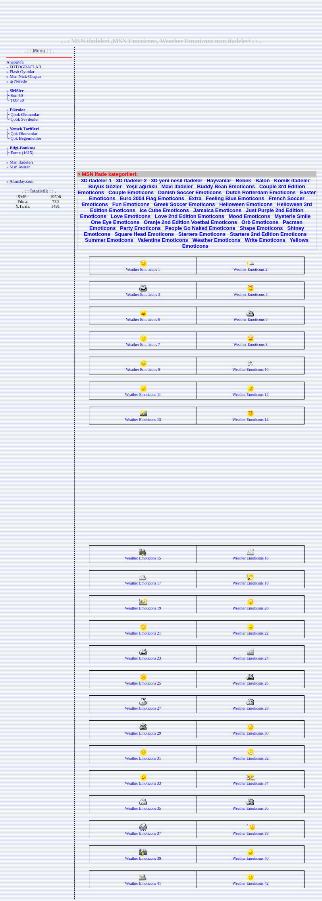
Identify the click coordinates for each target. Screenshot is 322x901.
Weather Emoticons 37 (143, 831)
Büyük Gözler (105, 186)
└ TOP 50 (15, 100)
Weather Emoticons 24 (251, 656)
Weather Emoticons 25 (143, 681)
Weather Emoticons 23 (143, 656)
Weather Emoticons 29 (143, 731)
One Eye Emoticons (115, 222)
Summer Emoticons (109, 240)
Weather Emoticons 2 (250, 268)
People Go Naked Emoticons (200, 228)
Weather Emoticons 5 (143, 318)
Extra (195, 198)
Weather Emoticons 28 (251, 706)
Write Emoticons (265, 240)
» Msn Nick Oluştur (23, 76)
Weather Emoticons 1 (143, 268)
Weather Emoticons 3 (143, 293)
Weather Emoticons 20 (251, 606)
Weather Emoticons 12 (251, 393)
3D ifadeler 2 (131, 180)
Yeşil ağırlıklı (141, 186)
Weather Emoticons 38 (251, 831)
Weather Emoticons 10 (251, 368)
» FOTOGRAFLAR (23, 66)
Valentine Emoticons (163, 240)
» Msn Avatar (18, 166)
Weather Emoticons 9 (143, 368)
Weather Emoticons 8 (250, 343)
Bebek (243, 180)
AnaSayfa (14, 62)
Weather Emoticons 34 (251, 781)
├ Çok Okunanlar (21, 133)
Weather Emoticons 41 (143, 882)
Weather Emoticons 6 (250, 318)
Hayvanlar (218, 180)
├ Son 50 (14, 95)
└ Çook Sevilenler (22, 119)
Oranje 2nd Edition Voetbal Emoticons (190, 222)
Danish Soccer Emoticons (190, 192)
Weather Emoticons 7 (143, 343)
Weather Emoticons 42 (251, 882)
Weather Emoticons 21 (143, 631)
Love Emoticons (130, 216)
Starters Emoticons (202, 234)
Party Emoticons (140, 228)
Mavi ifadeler (177, 186)
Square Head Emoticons (144, 234)
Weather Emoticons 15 (143, 556)
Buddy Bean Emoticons (226, 186)
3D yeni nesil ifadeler (176, 180)
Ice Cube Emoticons (164, 210)
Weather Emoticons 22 (251, 631)
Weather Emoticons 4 (250, 293)
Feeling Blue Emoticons (235, 198)
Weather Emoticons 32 (251, 756)
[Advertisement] (161, 19)
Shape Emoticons (261, 228)
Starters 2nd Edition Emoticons (268, 234)
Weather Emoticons (217, 240)
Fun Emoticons (131, 204)
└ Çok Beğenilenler (23, 138)
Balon (262, 180)
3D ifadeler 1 (96, 180)
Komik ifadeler (292, 180)
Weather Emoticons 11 (143, 393)
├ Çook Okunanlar (23, 114)
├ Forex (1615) (19, 152)
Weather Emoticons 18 (251, 581)
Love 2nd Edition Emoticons (189, 216)
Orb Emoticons (259, 222)
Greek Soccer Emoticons (184, 204)
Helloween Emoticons (245, 204)
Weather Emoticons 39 (143, 856)
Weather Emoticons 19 (143, 606)
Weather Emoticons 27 (143, 706)
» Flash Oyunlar (20, 71)
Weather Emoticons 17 (143, 581)
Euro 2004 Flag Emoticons (152, 198)
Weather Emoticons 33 (143, 781)
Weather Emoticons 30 (251, 731)
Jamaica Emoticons (217, 210)
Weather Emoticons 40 (251, 856)
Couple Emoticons (131, 192)
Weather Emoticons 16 (251, 556)
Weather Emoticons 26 (251, 681)
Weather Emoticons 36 (251, 806)
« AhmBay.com (19, 181)
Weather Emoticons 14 (251, 418)
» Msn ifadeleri (19, 162)
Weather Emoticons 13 (143, 418)
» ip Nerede (16, 81)
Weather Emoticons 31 (143, 756)
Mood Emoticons (249, 216)
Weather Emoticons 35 (143, 806)
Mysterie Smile (292, 216)
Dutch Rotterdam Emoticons (261, 192)
